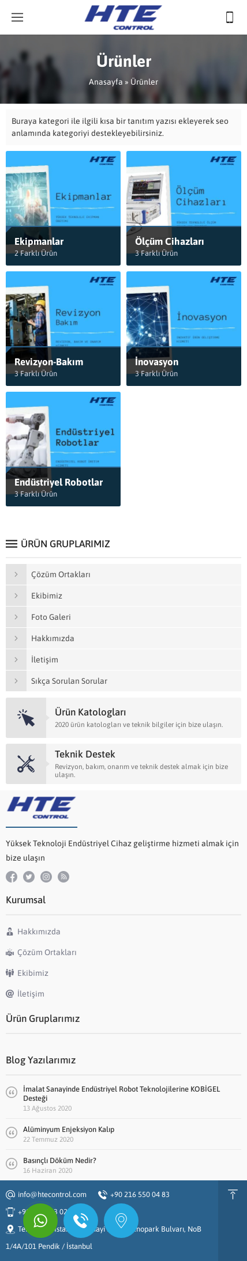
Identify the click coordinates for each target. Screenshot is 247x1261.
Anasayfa (106, 81)
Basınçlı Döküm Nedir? (59, 1160)
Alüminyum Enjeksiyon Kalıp (68, 1129)
